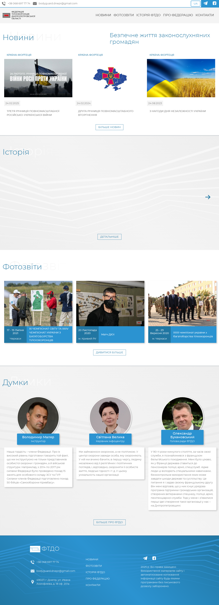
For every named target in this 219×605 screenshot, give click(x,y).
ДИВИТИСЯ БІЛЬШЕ (109, 352)
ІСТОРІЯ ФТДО (148, 15)
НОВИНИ (103, 15)
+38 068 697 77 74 (16, 3)
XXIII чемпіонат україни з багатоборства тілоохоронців (193, 334)
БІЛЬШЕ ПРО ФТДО (109, 522)
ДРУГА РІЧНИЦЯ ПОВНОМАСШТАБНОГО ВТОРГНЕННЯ (105, 113)
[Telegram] (205, 3)
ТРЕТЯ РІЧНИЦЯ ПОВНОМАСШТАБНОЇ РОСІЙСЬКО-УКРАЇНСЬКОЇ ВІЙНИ (33, 113)
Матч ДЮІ (107, 334)
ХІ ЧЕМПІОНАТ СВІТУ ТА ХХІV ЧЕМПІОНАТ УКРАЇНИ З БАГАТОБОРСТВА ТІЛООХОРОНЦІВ (48, 334)
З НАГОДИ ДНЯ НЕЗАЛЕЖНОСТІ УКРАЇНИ (178, 111)
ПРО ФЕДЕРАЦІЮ (178, 15)
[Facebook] (214, 3)
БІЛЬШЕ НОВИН (109, 127)
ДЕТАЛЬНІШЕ (109, 237)
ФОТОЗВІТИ (124, 15)
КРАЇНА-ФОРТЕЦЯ (19, 55)
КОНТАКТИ (205, 15)
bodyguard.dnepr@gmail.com (55, 3)
